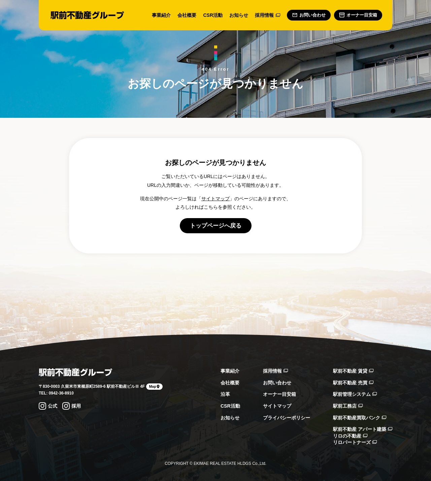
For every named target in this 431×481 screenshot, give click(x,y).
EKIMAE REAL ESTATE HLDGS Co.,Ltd (229, 463)
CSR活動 (213, 15)
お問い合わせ (277, 382)
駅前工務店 (348, 406)
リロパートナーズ (355, 442)
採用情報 (267, 15)
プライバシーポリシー (286, 417)
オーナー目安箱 (279, 394)
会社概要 (186, 15)
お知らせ (238, 15)
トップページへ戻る (215, 225)
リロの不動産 (350, 436)
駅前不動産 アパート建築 (362, 429)
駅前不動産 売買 (353, 382)
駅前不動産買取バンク (359, 417)
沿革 (225, 394)
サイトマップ (215, 198)
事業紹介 (161, 15)
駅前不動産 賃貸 (353, 371)
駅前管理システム (355, 394)
